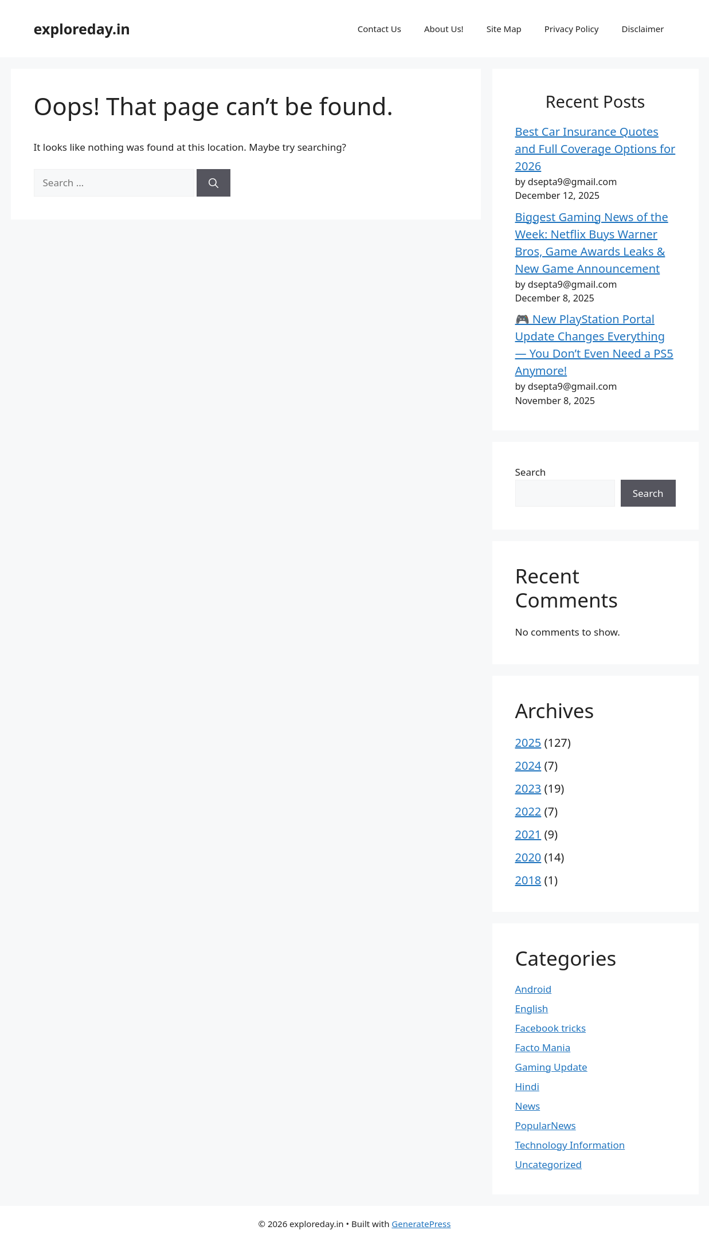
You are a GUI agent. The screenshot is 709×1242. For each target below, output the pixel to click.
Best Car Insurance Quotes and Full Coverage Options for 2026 (595, 149)
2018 (528, 880)
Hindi (527, 1086)
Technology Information (570, 1144)
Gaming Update (551, 1066)
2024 (528, 765)
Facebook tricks (550, 1028)
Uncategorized (548, 1164)
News (527, 1105)
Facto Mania (543, 1047)
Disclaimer (642, 28)
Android (533, 989)
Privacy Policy (572, 28)
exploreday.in (82, 28)
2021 (528, 834)
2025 (528, 742)
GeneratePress (421, 1223)
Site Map (504, 28)
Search (530, 472)
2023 (528, 788)
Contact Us (379, 28)
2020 (528, 857)
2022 (528, 811)
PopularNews (545, 1125)
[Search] (213, 183)
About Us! (444, 28)
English (532, 1008)
